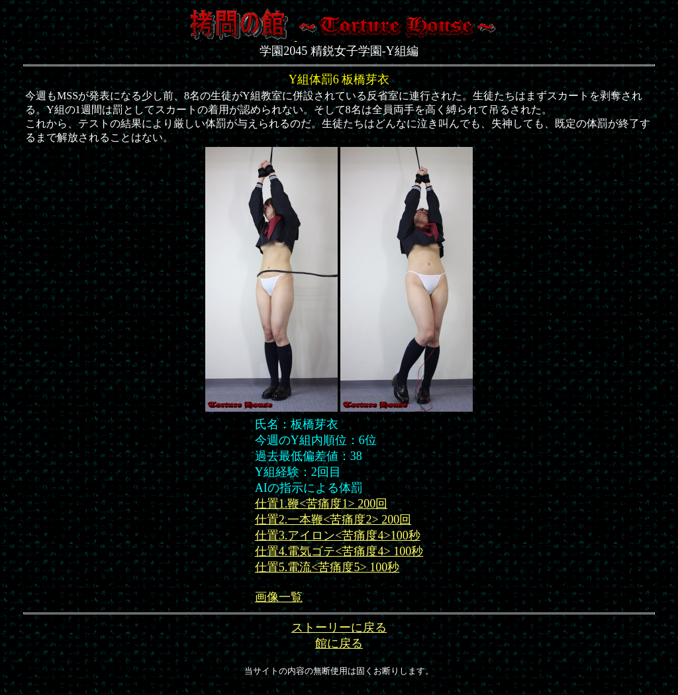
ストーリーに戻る (339, 627)
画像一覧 (279, 597)
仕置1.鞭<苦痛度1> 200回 (321, 503)
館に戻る (339, 643)
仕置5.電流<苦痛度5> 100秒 (327, 567)
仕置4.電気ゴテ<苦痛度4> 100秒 (339, 551)
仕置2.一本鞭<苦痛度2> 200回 (333, 519)
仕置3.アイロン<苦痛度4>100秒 (337, 535)
